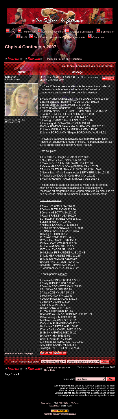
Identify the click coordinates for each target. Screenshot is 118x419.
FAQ (10, 31)
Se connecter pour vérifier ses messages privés (57, 37)
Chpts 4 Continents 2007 (30, 46)
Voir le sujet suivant (102, 66)
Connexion (96, 37)
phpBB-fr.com (66, 405)
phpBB (53, 403)
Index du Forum (55, 59)
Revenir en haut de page (19, 353)
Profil (22, 37)
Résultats (76, 59)
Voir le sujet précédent (75, 66)
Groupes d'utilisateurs (79, 31)
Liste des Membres (50, 31)
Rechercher (26, 31)
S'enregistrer (105, 31)
